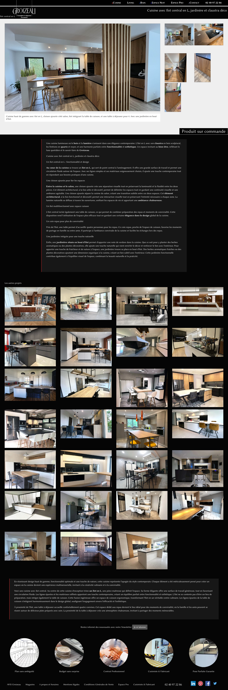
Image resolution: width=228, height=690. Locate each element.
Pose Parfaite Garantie (203, 655)
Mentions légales (71, 684)
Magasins (30, 684)
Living (130, 2)
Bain (142, 2)
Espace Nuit (158, 2)
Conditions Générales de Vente (99, 684)
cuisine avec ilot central (35, 591)
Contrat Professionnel (114, 655)
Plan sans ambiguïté (24, 655)
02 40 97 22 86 (213, 2)
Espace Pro (177, 2)
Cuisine (117, 2)
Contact (194, 2)
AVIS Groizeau (14, 684)
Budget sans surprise (69, 655)
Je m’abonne (140, 627)
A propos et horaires (49, 684)
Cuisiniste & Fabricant (158, 655)
